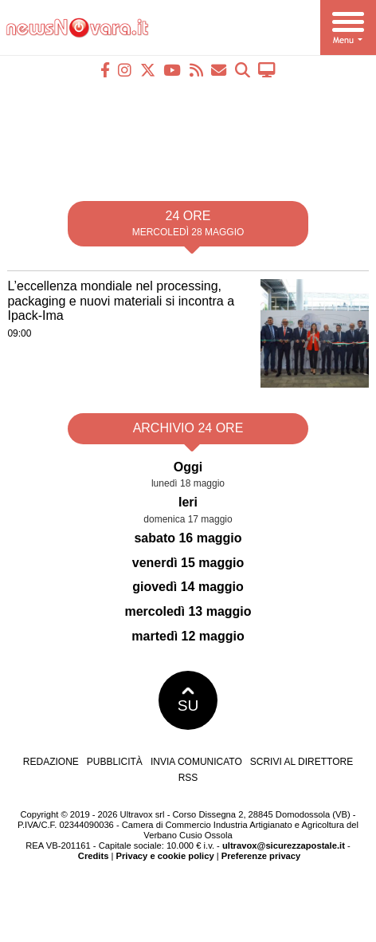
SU (188, 700)
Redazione (51, 761)
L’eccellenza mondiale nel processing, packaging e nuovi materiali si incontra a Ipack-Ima (120, 300)
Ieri (188, 502)
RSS (188, 777)
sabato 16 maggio (187, 538)
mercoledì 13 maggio (187, 611)
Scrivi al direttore (301, 761)
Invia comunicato (196, 761)
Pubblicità (115, 761)
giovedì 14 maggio (188, 586)
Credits (93, 856)
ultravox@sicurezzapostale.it (283, 845)
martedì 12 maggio (187, 636)
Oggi (188, 467)
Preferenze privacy (261, 856)
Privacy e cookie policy (165, 856)
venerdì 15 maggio (188, 563)
